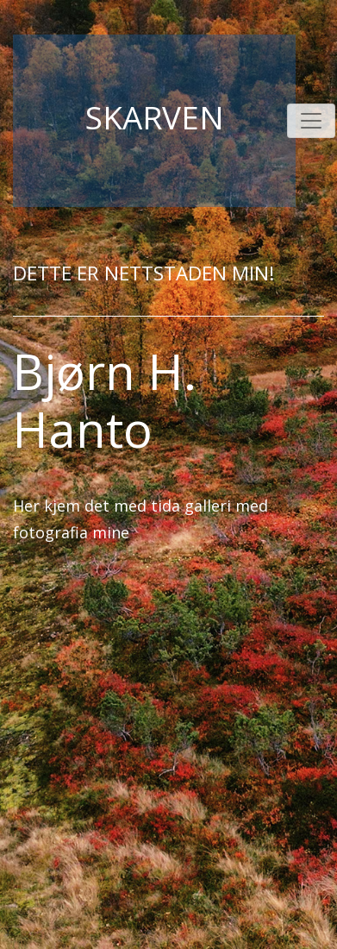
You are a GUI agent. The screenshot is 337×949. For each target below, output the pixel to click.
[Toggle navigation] (311, 121)
